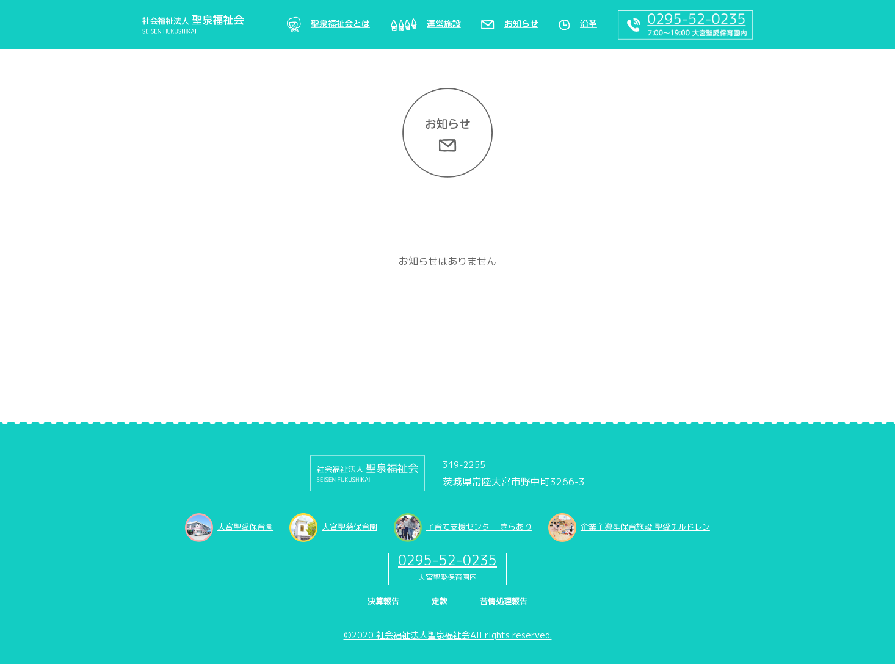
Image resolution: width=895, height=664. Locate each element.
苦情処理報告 (503, 601)
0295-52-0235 (447, 559)
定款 (440, 601)
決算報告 (383, 601)
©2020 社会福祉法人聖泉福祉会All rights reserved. (448, 635)
